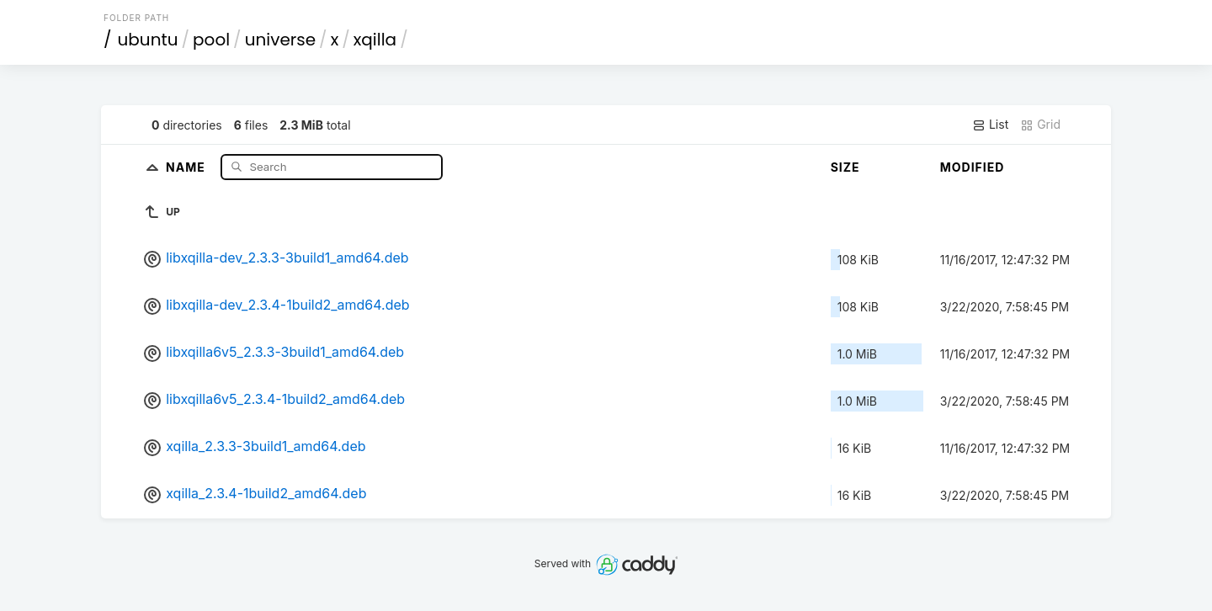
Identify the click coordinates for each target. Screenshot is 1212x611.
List (990, 124)
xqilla (375, 39)
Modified (972, 167)
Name (187, 166)
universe (280, 39)
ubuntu (148, 39)
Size (845, 167)
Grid (1040, 124)
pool (211, 39)
